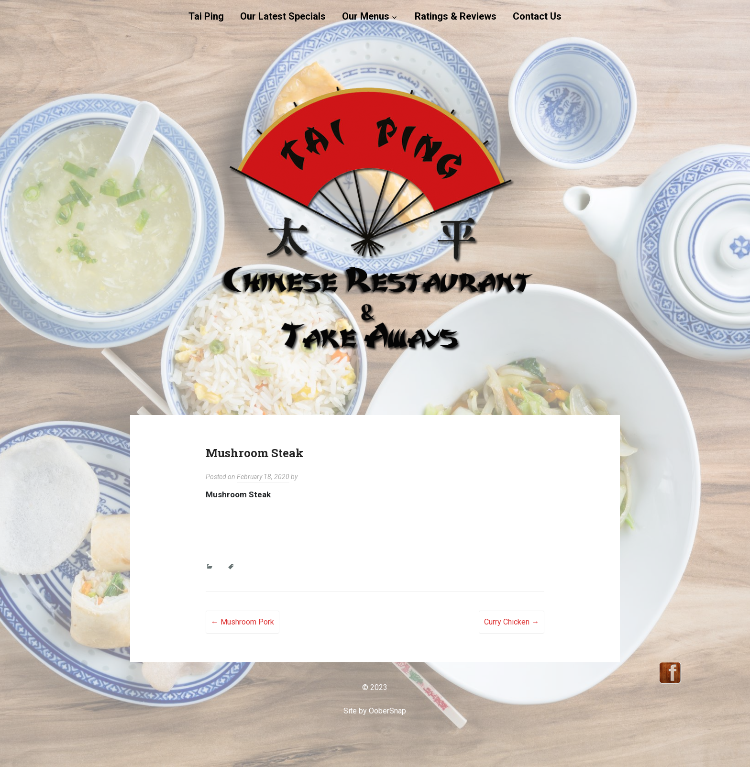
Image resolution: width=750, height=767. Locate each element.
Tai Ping (206, 16)
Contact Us (537, 16)
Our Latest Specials (283, 16)
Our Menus (365, 16)
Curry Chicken (511, 621)
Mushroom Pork (242, 621)
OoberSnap (387, 710)
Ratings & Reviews (455, 16)
